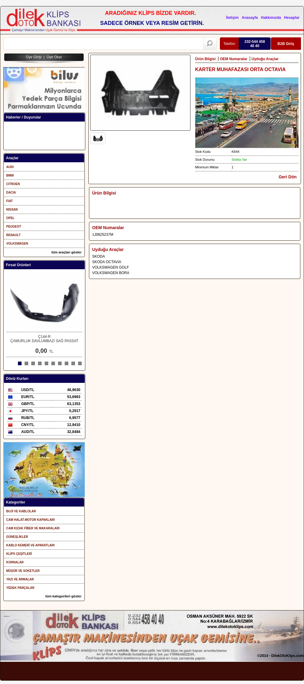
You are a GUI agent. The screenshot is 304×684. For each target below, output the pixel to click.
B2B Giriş (285, 44)
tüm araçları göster (66, 252)
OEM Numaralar (234, 59)
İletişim (232, 17)
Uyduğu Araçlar (265, 59)
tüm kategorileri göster (63, 596)
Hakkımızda (271, 17)
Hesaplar (291, 17)
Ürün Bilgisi (206, 59)
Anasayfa (250, 17)
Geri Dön (287, 176)
